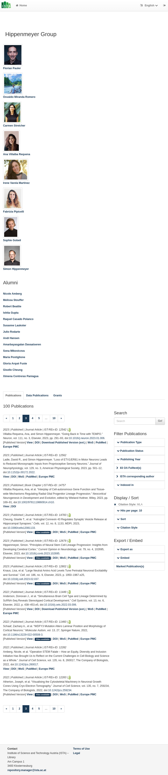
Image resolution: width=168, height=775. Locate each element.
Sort (121, 519)
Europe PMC (11, 446)
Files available (43, 532)
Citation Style (127, 527)
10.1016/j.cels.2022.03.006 (60, 604)
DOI (37, 442)
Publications (13, 395)
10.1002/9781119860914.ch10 (36, 502)
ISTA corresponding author (135, 476)
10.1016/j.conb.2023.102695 (43, 553)
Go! (160, 420)
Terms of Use (81, 748)
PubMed (101, 442)
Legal (76, 753)
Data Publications (37, 395)
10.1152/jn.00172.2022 (21, 472)
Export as (125, 549)
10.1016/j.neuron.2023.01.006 (87, 438)
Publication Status (130, 450)
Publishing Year (128, 459)
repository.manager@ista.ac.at (26, 770)
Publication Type (129, 442)
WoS (91, 442)
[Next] (61, 418)
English (149, 5)
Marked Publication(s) (130, 566)
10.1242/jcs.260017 (26, 664)
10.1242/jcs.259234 (59, 690)
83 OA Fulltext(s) (128, 467)
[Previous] (6, 418)
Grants (57, 395)
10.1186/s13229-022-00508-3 (25, 634)
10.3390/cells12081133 (21, 527)
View (30, 442)
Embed (123, 557)
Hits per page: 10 (129, 510)
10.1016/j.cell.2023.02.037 (23, 579)
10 (54, 418)
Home (21, 5)
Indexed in (125, 485)
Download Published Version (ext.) (64, 442)
